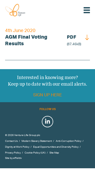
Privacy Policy (13, 152)
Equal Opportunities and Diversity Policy (56, 146)
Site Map (54, 152)
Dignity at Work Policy (17, 146)
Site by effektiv (13, 157)
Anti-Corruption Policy (68, 140)
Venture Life (21, 10)
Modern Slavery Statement (37, 140)
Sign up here (47, 95)
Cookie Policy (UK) (35, 152)
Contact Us (11, 140)
